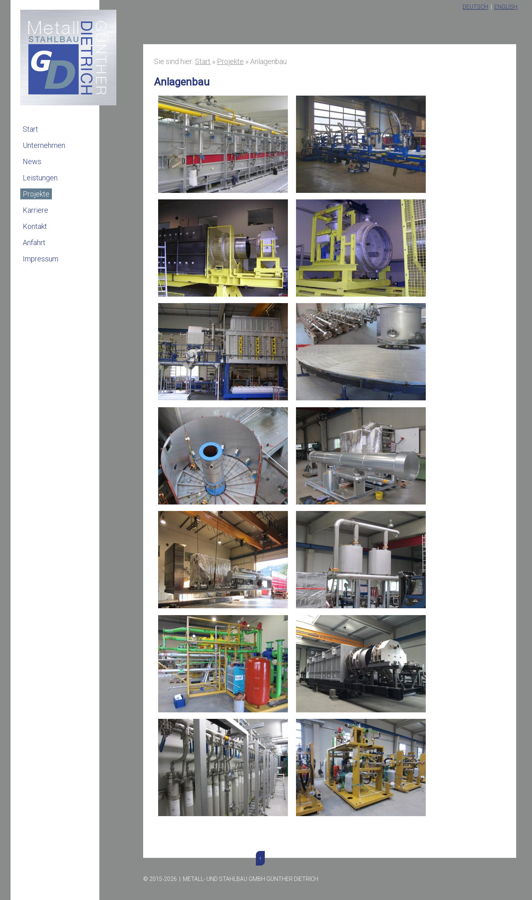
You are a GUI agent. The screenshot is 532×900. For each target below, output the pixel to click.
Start (30, 129)
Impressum (40, 258)
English (505, 7)
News (32, 161)
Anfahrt (34, 242)
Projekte (36, 194)
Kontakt (35, 226)
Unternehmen (44, 145)
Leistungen (40, 177)
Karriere (35, 210)
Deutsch (475, 7)
